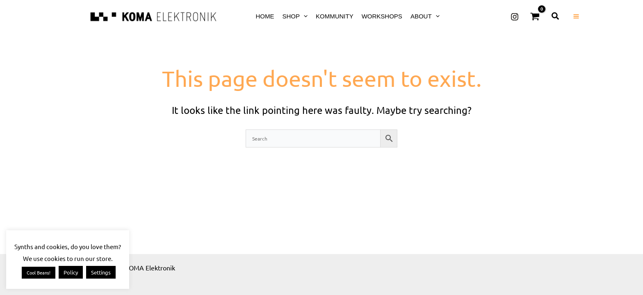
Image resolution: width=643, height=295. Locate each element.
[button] (304, 16)
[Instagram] (515, 17)
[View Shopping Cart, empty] (535, 16)
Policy (71, 272)
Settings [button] (101, 272)
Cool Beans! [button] (38, 272)
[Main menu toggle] (576, 16)
